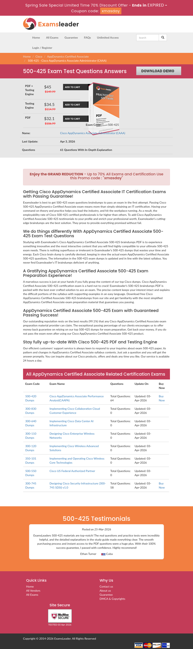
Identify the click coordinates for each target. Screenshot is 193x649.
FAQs (87, 37)
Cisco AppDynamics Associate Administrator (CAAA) (92, 133)
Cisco (38, 56)
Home (36, 37)
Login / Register (42, 47)
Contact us (106, 586)
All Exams (52, 37)
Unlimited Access (108, 37)
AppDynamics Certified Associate (68, 56)
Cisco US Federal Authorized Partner (72, 471)
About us (105, 590)
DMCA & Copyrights (112, 598)
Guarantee (71, 37)
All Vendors (33, 590)
